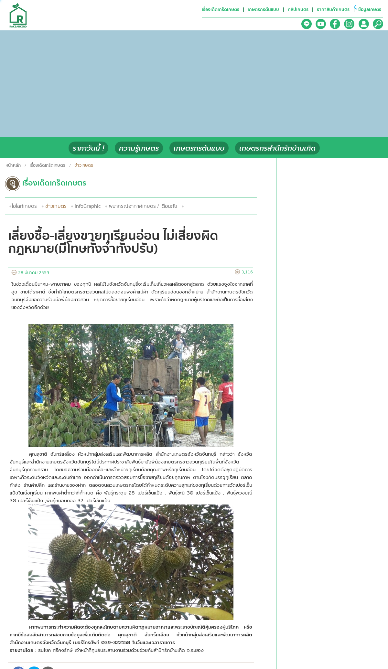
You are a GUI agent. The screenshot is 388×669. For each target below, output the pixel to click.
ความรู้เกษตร (139, 148)
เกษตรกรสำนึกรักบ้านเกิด (277, 148)
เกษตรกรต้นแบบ (199, 148)
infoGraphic (88, 206)
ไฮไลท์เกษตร (24, 206)
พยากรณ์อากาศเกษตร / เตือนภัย (143, 206)
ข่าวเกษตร (56, 206)
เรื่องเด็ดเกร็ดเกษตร (47, 165)
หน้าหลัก (13, 165)
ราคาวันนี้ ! (88, 148)
